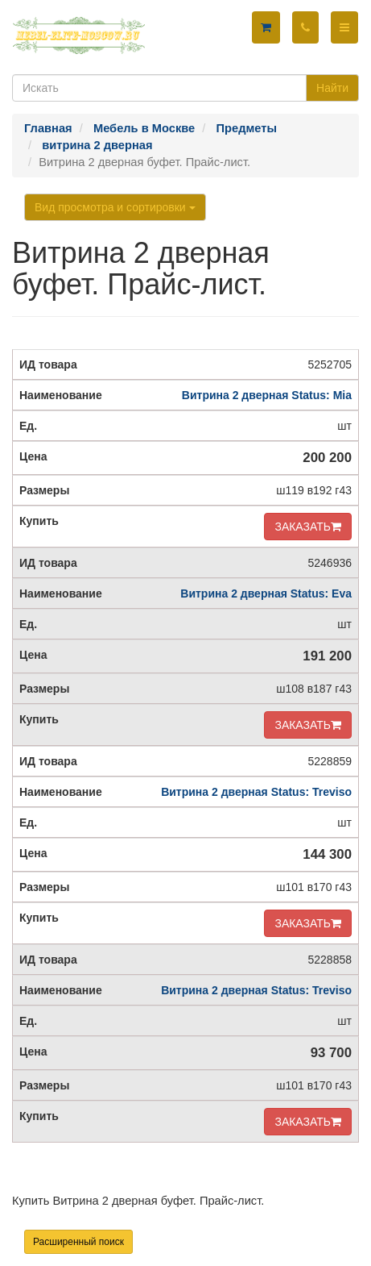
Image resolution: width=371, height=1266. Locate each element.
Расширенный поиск (78, 1241)
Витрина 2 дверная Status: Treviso (256, 791)
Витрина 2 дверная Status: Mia (267, 395)
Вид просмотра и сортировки (115, 207)
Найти (332, 87)
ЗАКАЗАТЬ (307, 526)
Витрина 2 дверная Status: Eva (266, 593)
